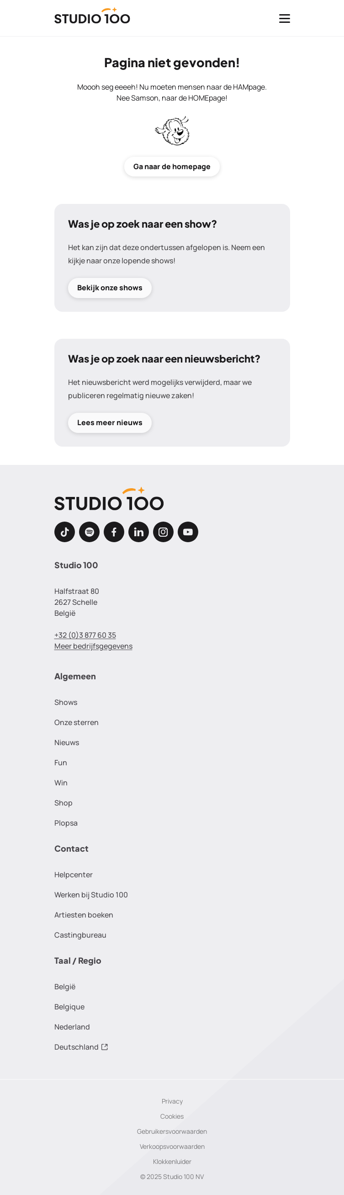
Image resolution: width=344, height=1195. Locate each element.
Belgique (69, 1007)
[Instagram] (163, 532)
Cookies (172, 1116)
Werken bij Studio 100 (91, 895)
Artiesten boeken (83, 915)
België (64, 987)
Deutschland (81, 1047)
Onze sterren (76, 722)
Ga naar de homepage (172, 166)
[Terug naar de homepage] (92, 18)
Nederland (72, 1027)
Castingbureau (80, 935)
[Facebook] (114, 532)
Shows (65, 702)
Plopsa (66, 823)
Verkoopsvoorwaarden (172, 1146)
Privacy (172, 1101)
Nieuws (66, 742)
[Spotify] (89, 532)
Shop (63, 803)
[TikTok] (64, 532)
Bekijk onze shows (110, 288)
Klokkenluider (172, 1161)
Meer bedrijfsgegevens (93, 646)
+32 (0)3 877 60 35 (85, 635)
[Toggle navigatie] (284, 18)
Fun (60, 763)
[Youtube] (188, 532)
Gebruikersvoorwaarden (172, 1131)
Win (61, 783)
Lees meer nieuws (110, 423)
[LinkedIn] (138, 532)
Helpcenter (73, 875)
